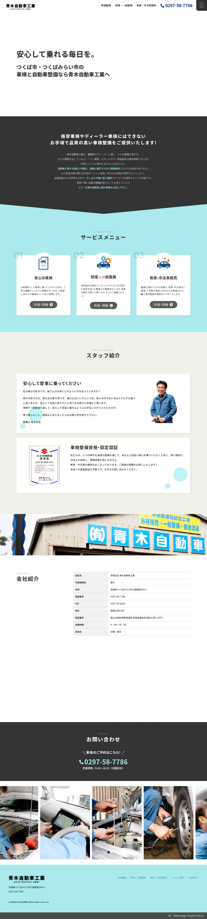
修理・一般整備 (123, 5)
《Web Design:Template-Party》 (188, 915)
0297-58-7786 (106, 761)
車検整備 (106, 5)
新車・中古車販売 (146, 5)
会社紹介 (193, 877)
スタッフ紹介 (177, 877)
